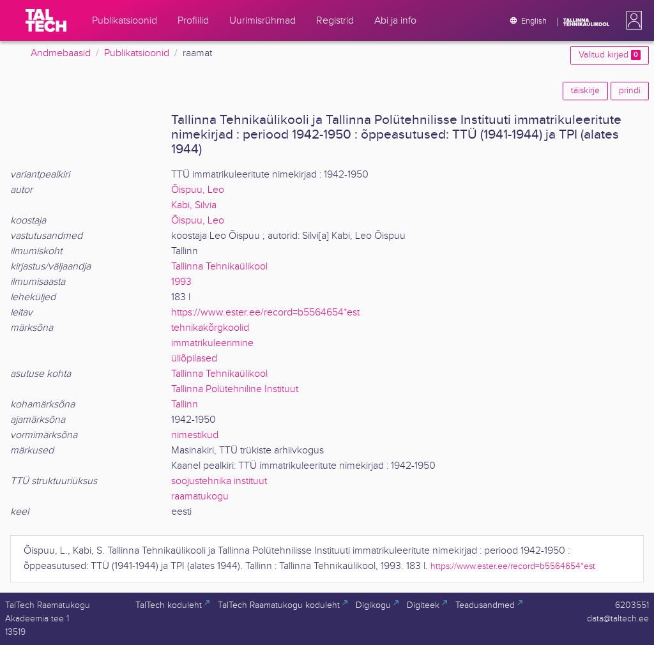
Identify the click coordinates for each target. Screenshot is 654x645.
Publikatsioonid (136, 53)
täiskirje (585, 91)
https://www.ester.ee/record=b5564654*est (265, 313)
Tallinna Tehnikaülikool (219, 267)
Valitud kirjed (610, 55)
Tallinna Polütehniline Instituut (234, 389)
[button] (631, 20)
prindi (630, 91)
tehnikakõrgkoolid (210, 328)
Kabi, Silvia (194, 205)
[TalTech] (46, 20)
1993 (181, 282)
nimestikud (194, 435)
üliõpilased (194, 359)
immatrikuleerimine (212, 343)
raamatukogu (200, 496)
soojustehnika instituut (219, 481)
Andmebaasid (61, 53)
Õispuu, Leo (197, 190)
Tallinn (184, 404)
